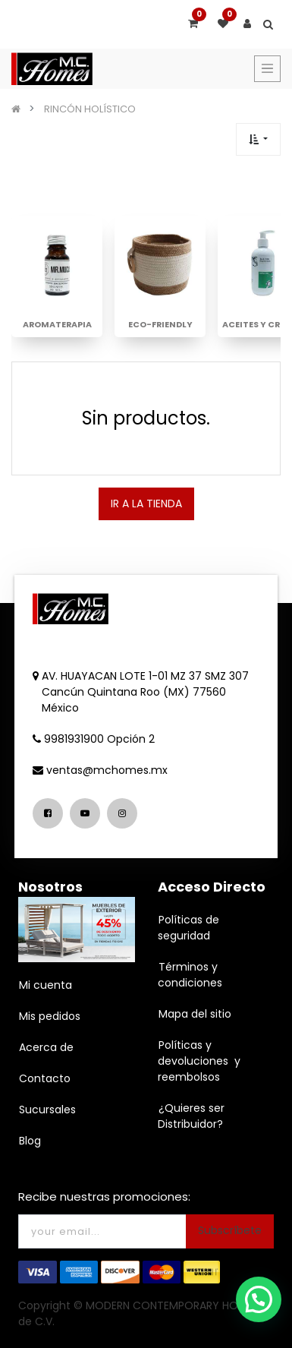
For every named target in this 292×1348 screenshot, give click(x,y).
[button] (258, 139)
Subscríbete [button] (230, 1230)
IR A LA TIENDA (146, 503)
